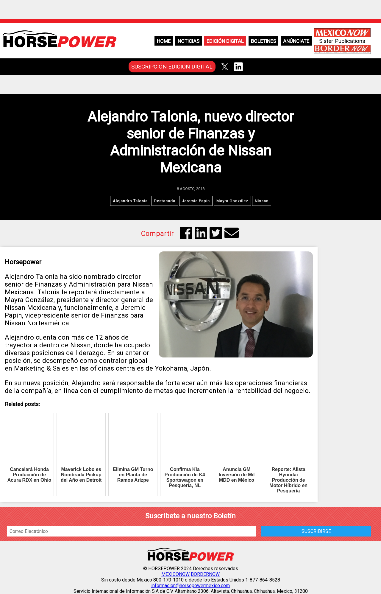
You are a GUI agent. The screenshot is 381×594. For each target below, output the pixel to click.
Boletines (263, 41)
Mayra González (232, 201)
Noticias (188, 41)
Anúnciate (296, 41)
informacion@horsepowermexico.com (190, 585)
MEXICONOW (175, 574)
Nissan (261, 201)
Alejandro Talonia (130, 201)
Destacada (164, 201)
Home (164, 41)
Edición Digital (225, 41)
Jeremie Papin (196, 201)
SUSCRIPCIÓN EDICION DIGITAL (172, 66)
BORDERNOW (205, 574)
